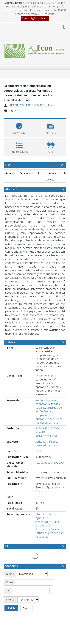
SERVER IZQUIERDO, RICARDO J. (28, 105)
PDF (8, 546)
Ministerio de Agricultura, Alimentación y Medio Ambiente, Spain (48, 519)
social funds (55, 419)
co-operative (44, 417)
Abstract (11, 189)
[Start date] (34, 573)
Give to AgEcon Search (35, 18)
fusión (39, 400)
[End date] (31, 582)
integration (41, 415)
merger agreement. (46, 422)
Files (8, 165)
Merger (48, 411)
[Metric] (32, 565)
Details (10, 342)
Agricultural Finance (46, 441)
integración (50, 400)
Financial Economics (47, 445)
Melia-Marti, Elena (46, 436)
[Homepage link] (35, 49)
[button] (50, 127)
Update (11, 599)
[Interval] (28, 591)
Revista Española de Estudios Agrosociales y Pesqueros (49, 532)
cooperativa (42, 404)
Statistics (11, 557)
